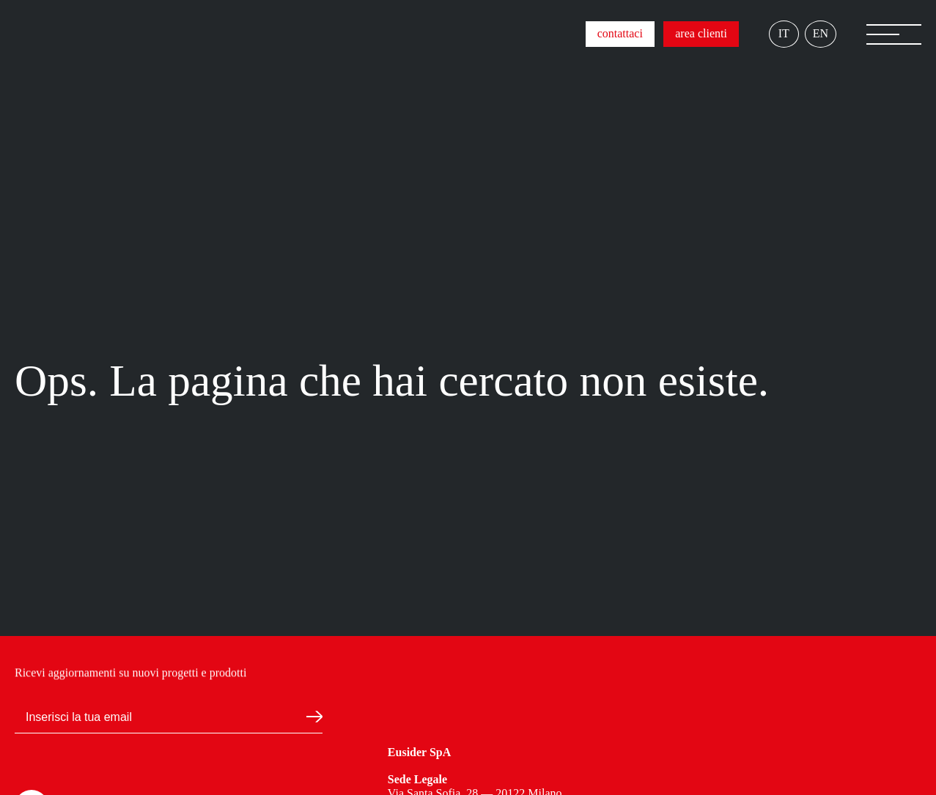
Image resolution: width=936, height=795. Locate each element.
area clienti (701, 33)
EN (820, 33)
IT (783, 33)
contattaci (620, 33)
